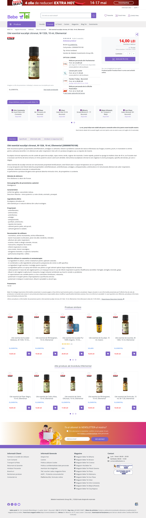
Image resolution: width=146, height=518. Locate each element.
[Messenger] (12, 504)
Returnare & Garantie (15, 465)
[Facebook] (8, 504)
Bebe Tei (10, 29)
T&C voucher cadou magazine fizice (53, 471)
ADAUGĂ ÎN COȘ (120, 59)
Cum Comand (12, 460)
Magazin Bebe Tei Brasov (84, 460)
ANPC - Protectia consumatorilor (52, 474)
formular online (57, 477)
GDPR (136, 8)
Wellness (31, 29)
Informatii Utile (126, 8)
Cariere (43, 460)
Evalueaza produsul (69, 41)
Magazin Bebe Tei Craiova (84, 463)
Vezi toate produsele (51, 90)
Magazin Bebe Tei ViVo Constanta (87, 483)
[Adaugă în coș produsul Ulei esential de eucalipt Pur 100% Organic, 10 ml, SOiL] (81, 354)
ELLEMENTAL (72, 45)
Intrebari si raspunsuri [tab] (53, 139)
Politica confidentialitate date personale (55, 465)
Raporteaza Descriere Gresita (113, 299)
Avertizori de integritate (49, 468)
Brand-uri (10, 471)
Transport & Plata (13, 463)
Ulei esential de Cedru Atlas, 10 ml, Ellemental (46, 398)
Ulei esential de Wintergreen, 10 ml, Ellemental (46, 339)
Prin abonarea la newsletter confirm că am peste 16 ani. (88, 431)
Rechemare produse (14, 474)
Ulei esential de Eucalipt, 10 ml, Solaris (99, 339)
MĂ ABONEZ (100, 439)
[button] (71, 122)
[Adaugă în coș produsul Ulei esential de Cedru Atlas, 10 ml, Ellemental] (55, 408)
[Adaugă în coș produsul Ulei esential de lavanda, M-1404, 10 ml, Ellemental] (134, 354)
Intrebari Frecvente (14, 468)
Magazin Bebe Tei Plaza (83, 471)
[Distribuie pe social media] (137, 34)
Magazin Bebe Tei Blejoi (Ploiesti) (86, 486)
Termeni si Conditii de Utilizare (18, 457)
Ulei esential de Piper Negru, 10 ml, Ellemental (20, 398)
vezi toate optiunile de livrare (74, 93)
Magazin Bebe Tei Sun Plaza (85, 477)
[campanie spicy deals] (73, 3)
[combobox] (65, 15)
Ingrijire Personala (20, 29)
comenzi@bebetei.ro (117, 461)
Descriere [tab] (12, 139)
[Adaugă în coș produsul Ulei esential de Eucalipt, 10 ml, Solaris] (108, 354)
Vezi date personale (92, 433)
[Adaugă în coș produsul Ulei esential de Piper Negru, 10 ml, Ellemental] (29, 408)
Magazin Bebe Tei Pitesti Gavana (86, 468)
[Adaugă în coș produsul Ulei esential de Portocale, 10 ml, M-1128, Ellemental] (134, 408)
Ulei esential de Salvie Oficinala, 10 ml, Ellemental (73, 398)
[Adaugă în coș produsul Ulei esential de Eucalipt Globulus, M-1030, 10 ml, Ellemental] (29, 354)
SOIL (63, 348)
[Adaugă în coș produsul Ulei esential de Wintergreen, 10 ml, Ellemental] (55, 354)
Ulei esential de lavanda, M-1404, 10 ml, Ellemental (125, 339)
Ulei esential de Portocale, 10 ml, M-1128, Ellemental (125, 398)
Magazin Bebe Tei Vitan (83, 480)
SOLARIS (91, 348)
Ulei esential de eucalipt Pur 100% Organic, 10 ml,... (72, 339)
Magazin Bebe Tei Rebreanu (85, 474)
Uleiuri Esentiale (41, 29)
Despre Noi (45, 457)
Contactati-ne (12, 477)
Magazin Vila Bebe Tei (82, 465)
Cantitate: (118, 54)
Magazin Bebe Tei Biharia (84, 457)
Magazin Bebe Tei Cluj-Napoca (86, 489)
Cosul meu (120, 15)
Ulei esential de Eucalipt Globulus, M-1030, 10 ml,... (20, 339)
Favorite (108, 15)
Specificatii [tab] (23, 139)
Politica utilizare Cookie (49, 463)
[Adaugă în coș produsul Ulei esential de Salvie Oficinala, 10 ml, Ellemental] (81, 408)
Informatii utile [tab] (35, 139)
